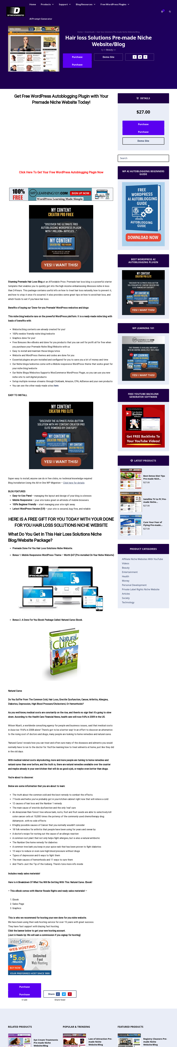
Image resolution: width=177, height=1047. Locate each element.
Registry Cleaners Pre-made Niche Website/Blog (155, 1041)
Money (125, 580)
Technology (128, 602)
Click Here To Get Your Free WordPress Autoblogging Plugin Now (61, 172)
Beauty (109, 49)
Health (125, 576)
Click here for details (74, 482)
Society (126, 598)
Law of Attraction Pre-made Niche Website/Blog (100, 1041)
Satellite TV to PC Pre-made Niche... (154, 500)
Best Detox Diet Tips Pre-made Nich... (154, 477)
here (56, 385)
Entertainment (130, 572)
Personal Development (134, 585)
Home (80, 32)
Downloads (89, 32)
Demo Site (108, 57)
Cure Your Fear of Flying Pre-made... (153, 523)
